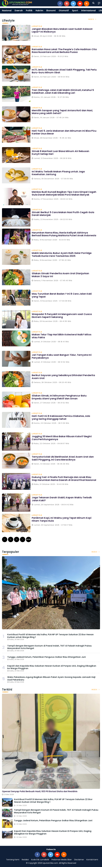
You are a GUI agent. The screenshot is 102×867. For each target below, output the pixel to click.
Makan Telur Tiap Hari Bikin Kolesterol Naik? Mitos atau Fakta (62, 336)
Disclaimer (79, 859)
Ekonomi (51, 10)
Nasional (6, 10)
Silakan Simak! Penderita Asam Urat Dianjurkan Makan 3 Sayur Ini (61, 275)
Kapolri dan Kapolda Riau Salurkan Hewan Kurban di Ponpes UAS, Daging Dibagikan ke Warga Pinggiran (51, 667)
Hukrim (39, 10)
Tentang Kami (12, 859)
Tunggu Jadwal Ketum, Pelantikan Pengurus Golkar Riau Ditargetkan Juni (46, 657)
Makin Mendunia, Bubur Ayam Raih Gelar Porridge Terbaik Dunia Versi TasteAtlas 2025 (62, 254)
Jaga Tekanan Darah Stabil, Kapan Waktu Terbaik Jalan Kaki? (63, 499)
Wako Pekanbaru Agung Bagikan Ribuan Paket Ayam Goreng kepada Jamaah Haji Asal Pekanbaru (51, 678)
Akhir (28, 539)
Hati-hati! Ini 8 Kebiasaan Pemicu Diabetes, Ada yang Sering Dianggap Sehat (62, 417)
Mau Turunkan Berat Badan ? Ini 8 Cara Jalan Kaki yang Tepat (62, 295)
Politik (29, 10)
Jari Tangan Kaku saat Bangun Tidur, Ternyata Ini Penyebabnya (62, 356)
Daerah (19, 10)
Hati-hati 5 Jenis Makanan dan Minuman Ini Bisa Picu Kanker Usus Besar (62, 132)
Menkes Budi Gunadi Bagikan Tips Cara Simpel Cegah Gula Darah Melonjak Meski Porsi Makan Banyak (61, 194)
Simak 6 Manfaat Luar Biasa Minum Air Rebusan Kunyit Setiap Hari (61, 152)
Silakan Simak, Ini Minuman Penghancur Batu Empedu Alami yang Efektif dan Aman (60, 397)
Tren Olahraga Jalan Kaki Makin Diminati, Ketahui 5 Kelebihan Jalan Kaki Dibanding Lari (63, 91)
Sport (75, 10)
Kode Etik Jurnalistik (40, 859)
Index (92, 19)
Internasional (88, 10)
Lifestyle (37, 26)
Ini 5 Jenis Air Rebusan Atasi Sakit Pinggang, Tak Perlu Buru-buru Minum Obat (61, 71)
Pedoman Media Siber (62, 859)
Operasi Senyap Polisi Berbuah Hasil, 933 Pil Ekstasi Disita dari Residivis (39, 791)
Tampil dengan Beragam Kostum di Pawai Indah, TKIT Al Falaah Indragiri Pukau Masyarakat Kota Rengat (49, 647)
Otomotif (64, 10)
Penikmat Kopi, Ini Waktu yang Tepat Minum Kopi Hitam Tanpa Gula (62, 519)
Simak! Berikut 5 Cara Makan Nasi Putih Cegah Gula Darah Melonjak (64, 214)
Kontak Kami (92, 859)
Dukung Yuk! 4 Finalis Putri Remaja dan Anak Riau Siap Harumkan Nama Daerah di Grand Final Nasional (62, 479)
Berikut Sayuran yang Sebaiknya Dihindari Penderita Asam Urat (64, 377)
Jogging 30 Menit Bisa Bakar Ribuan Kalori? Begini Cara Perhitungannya (62, 438)
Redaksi (25, 859)
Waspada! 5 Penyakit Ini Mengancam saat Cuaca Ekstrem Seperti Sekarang (63, 315)
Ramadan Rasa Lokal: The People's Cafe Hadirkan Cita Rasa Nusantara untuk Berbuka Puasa (62, 51)
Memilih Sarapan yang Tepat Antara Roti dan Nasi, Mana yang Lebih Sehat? (63, 112)
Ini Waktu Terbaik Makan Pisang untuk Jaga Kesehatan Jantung (59, 173)
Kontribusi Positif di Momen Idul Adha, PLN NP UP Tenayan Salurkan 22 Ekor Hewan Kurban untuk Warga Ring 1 (50, 636)
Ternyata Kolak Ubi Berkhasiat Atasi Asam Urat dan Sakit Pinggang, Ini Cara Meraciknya (63, 458)
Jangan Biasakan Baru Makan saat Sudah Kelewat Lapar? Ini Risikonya (63, 30)
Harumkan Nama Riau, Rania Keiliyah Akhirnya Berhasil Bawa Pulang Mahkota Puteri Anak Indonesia (60, 235)
